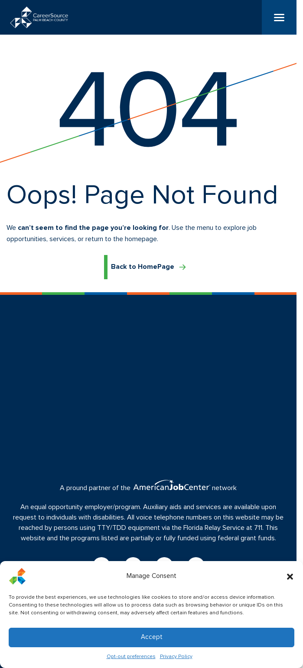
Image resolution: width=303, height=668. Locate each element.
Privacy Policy (176, 656)
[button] (290, 576)
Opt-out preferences (131, 656)
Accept (152, 637)
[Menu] (279, 17)
